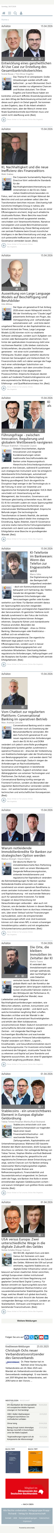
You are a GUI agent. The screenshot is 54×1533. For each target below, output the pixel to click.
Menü (10, 14)
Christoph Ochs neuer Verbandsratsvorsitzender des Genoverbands (24, 1354)
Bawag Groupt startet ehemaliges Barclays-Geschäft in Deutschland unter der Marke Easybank (20, 1430)
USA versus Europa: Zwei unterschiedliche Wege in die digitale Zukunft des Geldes (23, 1243)
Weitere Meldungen (27, 1321)
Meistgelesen (11, 1400)
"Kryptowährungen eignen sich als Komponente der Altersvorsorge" (20, 1438)
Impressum (27, 1521)
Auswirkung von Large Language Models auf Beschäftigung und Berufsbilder (25, 297)
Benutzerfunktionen (21, 14)
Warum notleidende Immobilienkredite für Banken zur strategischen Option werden (26, 852)
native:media (31, 1528)
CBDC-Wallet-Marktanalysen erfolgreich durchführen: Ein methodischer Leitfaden (18, 1417)
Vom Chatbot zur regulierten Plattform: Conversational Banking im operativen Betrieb (24, 715)
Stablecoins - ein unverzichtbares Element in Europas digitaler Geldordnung (26, 1114)
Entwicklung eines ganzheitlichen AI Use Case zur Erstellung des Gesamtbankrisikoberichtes (26, 67)
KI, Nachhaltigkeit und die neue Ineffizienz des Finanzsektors (24, 169)
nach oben (28, 1504)
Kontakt (8, 1518)
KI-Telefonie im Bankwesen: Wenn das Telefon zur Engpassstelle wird (41, 562)
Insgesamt (25, 1400)
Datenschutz (44, 1518)
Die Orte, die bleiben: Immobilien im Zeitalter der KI (41, 953)
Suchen (16, 14)
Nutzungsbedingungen (28, 1518)
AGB (15, 1518)
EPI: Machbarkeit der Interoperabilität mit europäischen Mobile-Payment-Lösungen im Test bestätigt (22, 1407)
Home (4, 20)
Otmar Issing (12, 1423)
